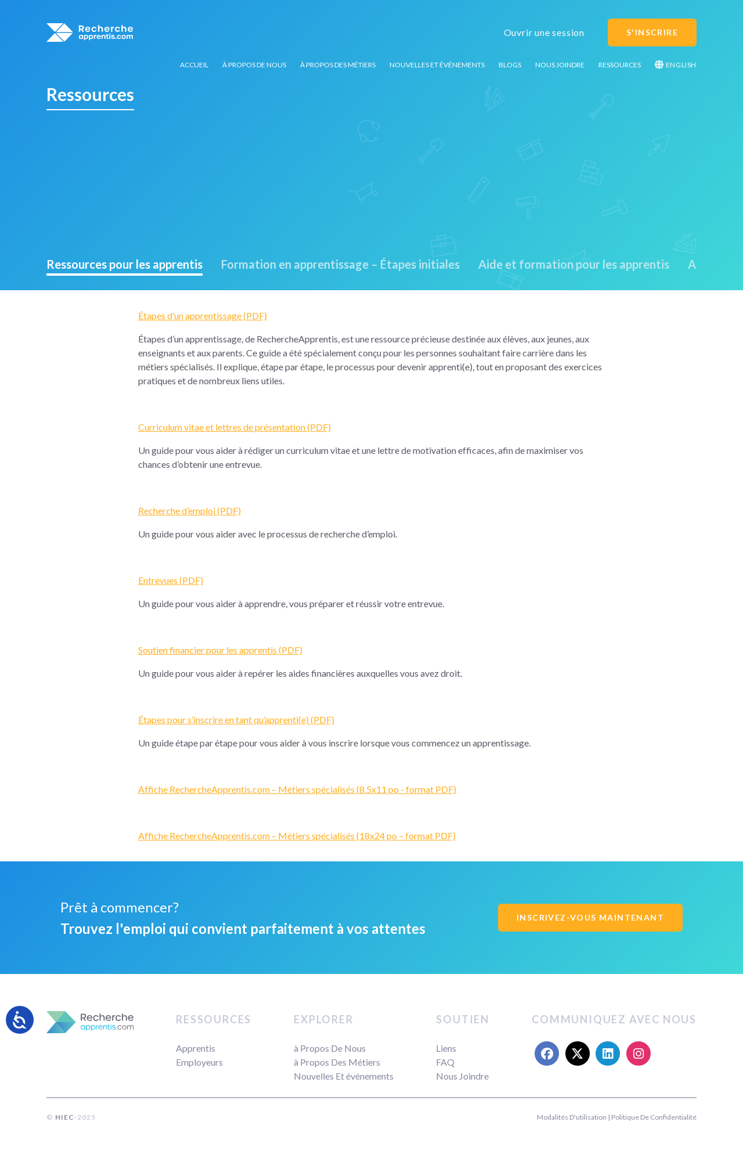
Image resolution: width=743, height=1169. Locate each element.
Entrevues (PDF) (170, 580)
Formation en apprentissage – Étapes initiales (340, 264)
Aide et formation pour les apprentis (573, 264)
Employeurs (199, 1061)
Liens (446, 1047)
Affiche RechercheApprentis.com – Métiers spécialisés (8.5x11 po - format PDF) (297, 789)
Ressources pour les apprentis (124, 264)
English (676, 64)
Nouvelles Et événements (437, 64)
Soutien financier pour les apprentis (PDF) (220, 649)
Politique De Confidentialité (654, 1117)
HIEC (64, 1117)
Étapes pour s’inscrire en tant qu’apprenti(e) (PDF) (236, 719)
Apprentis (195, 1047)
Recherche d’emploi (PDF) (189, 510)
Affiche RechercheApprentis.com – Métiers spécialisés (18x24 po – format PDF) (297, 835)
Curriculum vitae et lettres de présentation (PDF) (234, 426)
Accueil (194, 64)
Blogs (510, 64)
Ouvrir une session (544, 32)
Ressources (619, 64)
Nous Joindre (560, 64)
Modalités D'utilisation (572, 1117)
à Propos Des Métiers (338, 64)
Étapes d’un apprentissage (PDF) (202, 315)
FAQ (445, 1061)
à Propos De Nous (254, 64)
